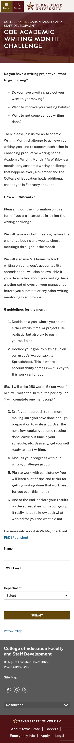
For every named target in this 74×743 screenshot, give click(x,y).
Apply (45, 736)
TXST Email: (13, 568)
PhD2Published (16, 537)
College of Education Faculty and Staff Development (33, 24)
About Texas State (25, 729)
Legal (59, 736)
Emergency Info (22, 736)
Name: (8, 548)
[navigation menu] (6, 6)
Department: (13, 588)
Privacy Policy (13, 631)
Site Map (10, 677)
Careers (52, 729)
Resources (14, 705)
